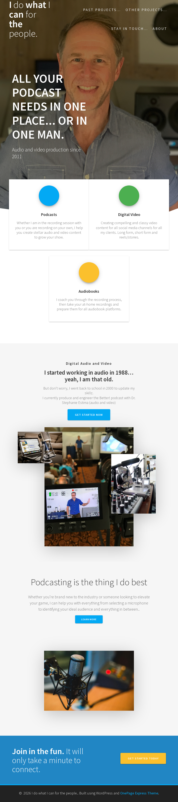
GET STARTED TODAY (143, 758)
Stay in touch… (129, 28)
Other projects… (146, 9)
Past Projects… (102, 9)
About (160, 28)
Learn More (89, 619)
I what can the (29, 19)
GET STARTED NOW (89, 415)
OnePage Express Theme (139, 793)
